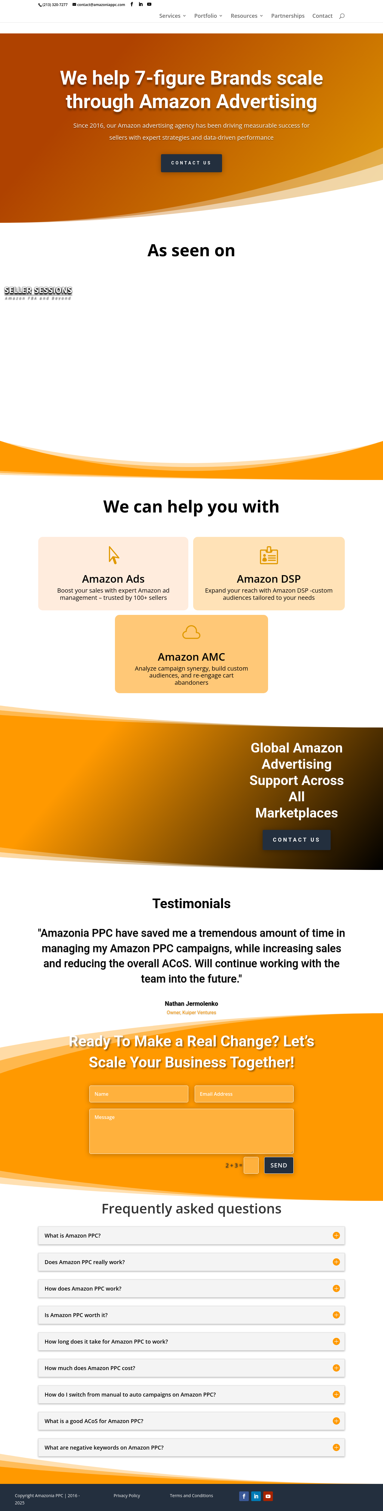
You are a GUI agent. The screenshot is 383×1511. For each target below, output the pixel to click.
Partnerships (287, 16)
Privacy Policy (127, 1495)
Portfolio (205, 16)
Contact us (191, 162)
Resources (244, 16)
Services (170, 16)
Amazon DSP (269, 579)
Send (278, 1165)
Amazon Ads (113, 579)
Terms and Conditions (191, 1495)
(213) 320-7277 (54, 4)
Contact (322, 16)
